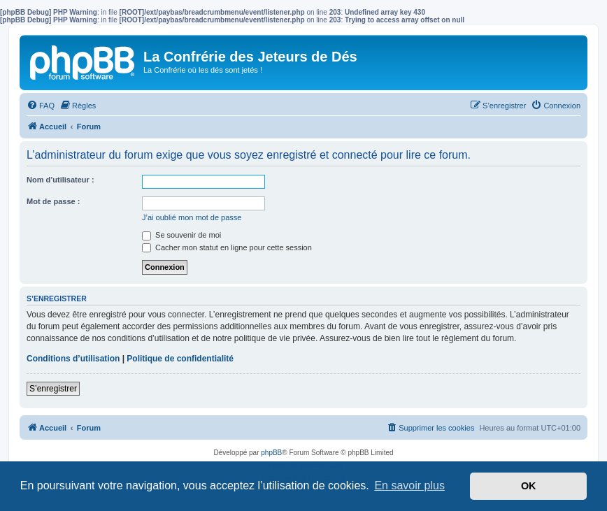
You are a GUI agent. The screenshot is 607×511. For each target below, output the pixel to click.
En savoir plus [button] (409, 485)
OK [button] (528, 485)
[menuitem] (41, 105)
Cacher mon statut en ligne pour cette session (227, 247)
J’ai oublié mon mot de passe (191, 217)
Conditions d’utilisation (73, 359)
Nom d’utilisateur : (60, 179)
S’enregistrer (53, 389)
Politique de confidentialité (180, 359)
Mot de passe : (53, 201)
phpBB (271, 452)
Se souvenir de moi (181, 235)
